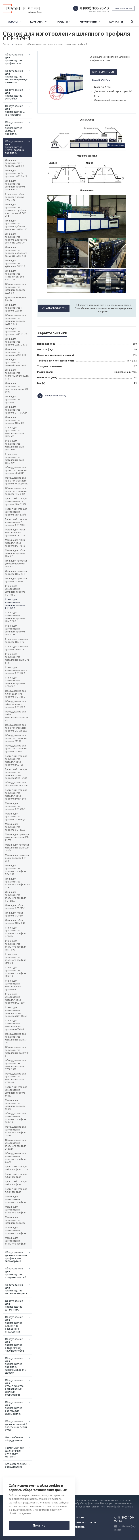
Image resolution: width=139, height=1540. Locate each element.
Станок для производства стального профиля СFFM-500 (15, 945)
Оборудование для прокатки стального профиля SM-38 (16, 738)
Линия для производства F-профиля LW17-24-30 (16, 342)
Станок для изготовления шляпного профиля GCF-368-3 (15, 682)
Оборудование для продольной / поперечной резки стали (16, 1425)
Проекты (63, 21)
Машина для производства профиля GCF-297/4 (15, 816)
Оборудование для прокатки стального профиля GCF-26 (16, 748)
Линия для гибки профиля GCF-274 (14, 914)
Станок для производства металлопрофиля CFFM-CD (14, 432)
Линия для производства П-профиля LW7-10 (14, 308)
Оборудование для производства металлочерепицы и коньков (16, 76)
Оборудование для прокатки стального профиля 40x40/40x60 (16, 481)
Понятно (39, 1525)
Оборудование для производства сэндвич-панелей (15, 1273)
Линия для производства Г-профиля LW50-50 (14, 163)
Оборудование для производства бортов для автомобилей (14, 1408)
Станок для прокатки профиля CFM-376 (16, 640)
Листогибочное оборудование (14, 1439)
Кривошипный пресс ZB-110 (15, 298)
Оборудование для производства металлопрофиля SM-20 (16, 1038)
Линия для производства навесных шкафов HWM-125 (14, 275)
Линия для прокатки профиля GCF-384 (16, 580)
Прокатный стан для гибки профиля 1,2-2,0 (16, 1168)
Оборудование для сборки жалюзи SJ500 (16, 784)
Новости (78, 1518)
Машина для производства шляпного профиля (15, 1220)
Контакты (116, 21)
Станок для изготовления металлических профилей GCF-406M (16, 1011)
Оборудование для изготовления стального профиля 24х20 (15, 1157)
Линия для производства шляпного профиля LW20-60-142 (15, 185)
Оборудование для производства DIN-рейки (14, 94)
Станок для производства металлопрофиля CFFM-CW (14, 458)
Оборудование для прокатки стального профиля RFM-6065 (16, 491)
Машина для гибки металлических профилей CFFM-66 (15, 543)
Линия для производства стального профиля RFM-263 (15, 869)
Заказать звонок (123, 8)
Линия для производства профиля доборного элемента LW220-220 (16, 225)
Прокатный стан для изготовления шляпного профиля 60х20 (16, 1091)
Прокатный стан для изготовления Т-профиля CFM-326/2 (16, 501)
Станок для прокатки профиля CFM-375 (16, 648)
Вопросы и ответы (84, 1522)
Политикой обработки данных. (116, 1506)
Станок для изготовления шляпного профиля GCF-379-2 (15, 590)
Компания (38, 21)
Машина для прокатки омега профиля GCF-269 (17, 858)
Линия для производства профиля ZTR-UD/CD (16, 410)
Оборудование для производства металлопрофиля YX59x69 (15, 1078)
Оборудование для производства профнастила (14, 59)
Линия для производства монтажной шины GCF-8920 (17, 387)
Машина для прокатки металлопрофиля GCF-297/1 (17, 848)
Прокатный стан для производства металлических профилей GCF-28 (16, 760)
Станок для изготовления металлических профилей (13, 985)
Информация (89, 21)
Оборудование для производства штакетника (14, 1305)
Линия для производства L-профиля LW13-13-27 (16, 331)
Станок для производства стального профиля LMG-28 (15, 958)
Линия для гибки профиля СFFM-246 (15, 921)
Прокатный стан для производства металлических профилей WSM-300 (16, 794)
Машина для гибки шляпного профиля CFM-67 (15, 553)
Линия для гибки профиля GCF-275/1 (15, 906)
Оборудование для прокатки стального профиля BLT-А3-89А (16, 728)
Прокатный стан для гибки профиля (16, 1175)
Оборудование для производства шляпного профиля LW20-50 (15, 288)
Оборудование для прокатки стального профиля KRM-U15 (16, 470)
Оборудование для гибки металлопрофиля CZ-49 (16, 716)
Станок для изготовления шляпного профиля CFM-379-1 (15, 630)
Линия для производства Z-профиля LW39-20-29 (16, 173)
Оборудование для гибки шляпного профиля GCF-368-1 (15, 704)
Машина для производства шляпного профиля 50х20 (15, 1104)
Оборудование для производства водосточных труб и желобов (14, 1345)
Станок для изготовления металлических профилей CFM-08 (14, 1024)
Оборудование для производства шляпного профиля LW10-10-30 (15, 319)
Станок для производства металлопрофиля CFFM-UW (14, 445)
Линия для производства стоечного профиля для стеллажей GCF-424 (15, 210)
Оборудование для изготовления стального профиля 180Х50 (15, 1117)
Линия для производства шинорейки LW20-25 (15, 362)
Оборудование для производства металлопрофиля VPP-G (17, 1051)
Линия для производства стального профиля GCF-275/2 (15, 896)
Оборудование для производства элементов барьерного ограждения (14, 1324)
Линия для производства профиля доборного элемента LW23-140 (16, 251)
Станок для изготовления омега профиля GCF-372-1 (16, 670)
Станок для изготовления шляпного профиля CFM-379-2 (15, 616)
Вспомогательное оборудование (16, 1465)
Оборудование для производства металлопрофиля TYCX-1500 (15, 1064)
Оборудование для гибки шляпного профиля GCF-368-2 (15, 694)
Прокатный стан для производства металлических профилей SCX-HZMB (16, 773)
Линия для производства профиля (12, 399)
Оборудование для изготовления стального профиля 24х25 (15, 1131)
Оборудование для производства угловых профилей (14, 128)
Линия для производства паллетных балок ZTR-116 (17, 374)
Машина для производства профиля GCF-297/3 (15, 827)
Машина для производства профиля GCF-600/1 (15, 806)
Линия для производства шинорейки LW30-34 (15, 352)
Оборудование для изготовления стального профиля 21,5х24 (15, 1144)
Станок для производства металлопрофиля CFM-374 (17, 658)
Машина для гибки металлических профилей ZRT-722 (15, 532)
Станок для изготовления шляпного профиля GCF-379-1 (15, 603)
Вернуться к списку (51, 395)
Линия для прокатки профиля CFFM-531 (16, 572)
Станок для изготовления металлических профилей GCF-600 (15, 998)
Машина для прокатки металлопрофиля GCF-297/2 (17, 837)
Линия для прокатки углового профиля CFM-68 (16, 564)
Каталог (14, 21)
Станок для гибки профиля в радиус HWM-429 (14, 197)
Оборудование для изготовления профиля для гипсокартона (16, 1257)
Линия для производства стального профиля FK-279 (17, 883)
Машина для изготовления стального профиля (15, 1199)
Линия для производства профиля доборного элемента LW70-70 (16, 238)
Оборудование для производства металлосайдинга (16, 1289)
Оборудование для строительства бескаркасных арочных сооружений (14, 1387)
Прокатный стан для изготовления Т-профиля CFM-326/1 (16, 512)
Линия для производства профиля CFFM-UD (14, 420)
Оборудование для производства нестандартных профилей (14, 147)
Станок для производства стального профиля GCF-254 (15, 932)
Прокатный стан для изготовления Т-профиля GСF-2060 (16, 522)
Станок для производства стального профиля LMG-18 (15, 971)
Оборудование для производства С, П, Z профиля (15, 110)
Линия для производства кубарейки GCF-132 (15, 263)
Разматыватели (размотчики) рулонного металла (14, 1452)
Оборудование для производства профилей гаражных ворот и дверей (15, 1365)
